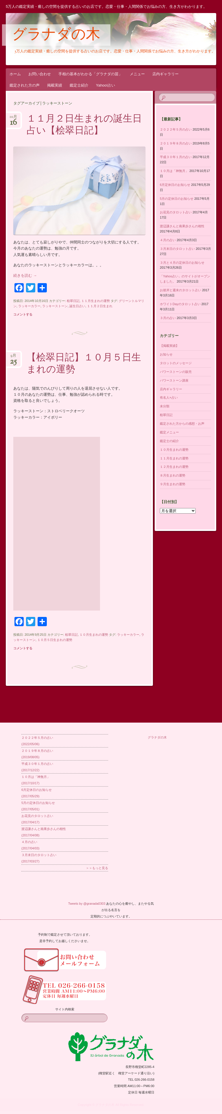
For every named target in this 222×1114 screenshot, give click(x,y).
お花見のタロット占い (176, 212)
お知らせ (166, 354)
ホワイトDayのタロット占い (180, 304)
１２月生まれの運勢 (174, 466)
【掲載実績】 (169, 345)
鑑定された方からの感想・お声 (182, 423)
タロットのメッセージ (176, 363)
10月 (13, 118)
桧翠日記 (73, 301)
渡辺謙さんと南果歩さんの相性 (182, 226)
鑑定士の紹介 (169, 441)
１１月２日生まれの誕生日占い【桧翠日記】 (84, 125)
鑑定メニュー (169, 432)
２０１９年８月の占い (176, 143)
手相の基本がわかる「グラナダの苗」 (90, 74)
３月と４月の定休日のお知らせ (182, 262)
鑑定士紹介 (79, 85)
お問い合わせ (39, 74)
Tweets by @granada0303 (87, 903)
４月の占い (168, 240)
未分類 (164, 406)
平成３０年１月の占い (176, 157)
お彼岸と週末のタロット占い (180, 290)
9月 (13, 357)
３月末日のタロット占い (177, 248)
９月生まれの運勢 (172, 484)
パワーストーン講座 (174, 380)
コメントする (22, 314)
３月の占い (168, 318)
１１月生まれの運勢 (95, 301)
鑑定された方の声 (25, 85)
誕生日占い (77, 306)
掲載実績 (54, 85)
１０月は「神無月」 (174, 171)
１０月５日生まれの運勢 (54, 640)
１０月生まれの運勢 (93, 634)
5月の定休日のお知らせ (176, 198)
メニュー (137, 74)
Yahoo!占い (105, 85)
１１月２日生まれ (99, 306)
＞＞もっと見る (97, 868)
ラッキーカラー (29, 306)
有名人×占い (168, 397)
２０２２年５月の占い (176, 129)
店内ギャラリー (165, 74)
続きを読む (25, 275)
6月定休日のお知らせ (175, 184)
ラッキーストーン (55, 306)
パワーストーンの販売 (176, 371)
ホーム (15, 74)
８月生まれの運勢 (172, 475)
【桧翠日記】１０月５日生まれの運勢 (84, 364)
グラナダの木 (56, 35)
